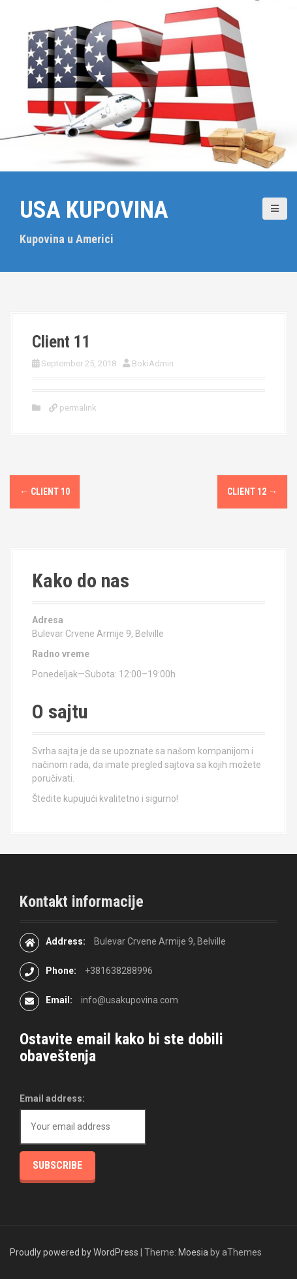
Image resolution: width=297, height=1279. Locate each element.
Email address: (52, 1098)
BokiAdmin (153, 363)
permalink (77, 408)
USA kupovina (94, 210)
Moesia (193, 1252)
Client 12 (252, 491)
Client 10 (45, 491)
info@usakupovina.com (129, 1000)
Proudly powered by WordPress (74, 1252)
